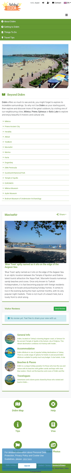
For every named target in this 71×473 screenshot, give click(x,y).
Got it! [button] (27, 466)
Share (60, 214)
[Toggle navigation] (66, 15)
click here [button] (27, 459)
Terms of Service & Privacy (55, 465)
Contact (56, 3)
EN (66, 3)
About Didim (8, 21)
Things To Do (9, 32)
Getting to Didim (10, 27)
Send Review (60, 309)
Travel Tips (7, 37)
